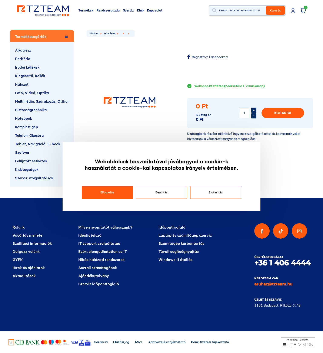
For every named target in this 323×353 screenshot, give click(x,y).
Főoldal (94, 33)
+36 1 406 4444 (282, 263)
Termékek (109, 33)
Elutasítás (216, 192)
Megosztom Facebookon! (207, 57)
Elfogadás (107, 192)
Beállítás (161, 192)
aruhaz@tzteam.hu (273, 284)
